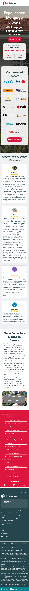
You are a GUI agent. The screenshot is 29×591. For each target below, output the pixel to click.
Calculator (15, 589)
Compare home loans (12, 476)
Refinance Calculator (12, 450)
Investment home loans (12, 420)
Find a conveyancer (11, 473)
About (17, 513)
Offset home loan (11, 433)
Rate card (8, 463)
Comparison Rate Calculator (14, 456)
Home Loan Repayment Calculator (16, 440)
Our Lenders (9, 469)
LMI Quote (9, 443)
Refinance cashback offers (13, 466)
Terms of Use (4, 536)
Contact (25, 589)
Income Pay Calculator (12, 453)
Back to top (25, 492)
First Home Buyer (11, 427)
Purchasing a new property (14, 417)
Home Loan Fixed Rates (7, 520)
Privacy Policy (4, 533)
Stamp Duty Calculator (12, 446)
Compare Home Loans (6, 513)
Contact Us (18, 515)
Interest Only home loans (13, 423)
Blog (17, 518)
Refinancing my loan (12, 430)
